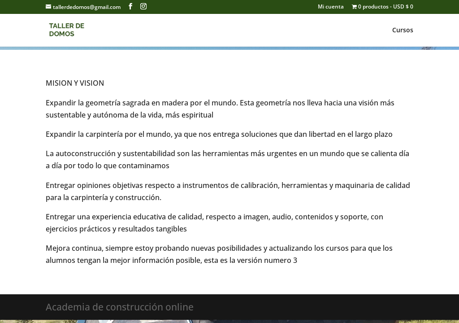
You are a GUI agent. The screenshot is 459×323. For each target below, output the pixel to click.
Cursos (402, 30)
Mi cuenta (331, 7)
